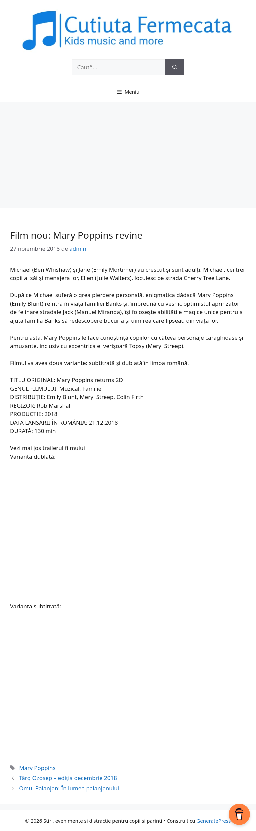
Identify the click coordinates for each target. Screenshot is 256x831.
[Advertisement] (128, 151)
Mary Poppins (37, 768)
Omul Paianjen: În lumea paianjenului (69, 788)
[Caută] (174, 67)
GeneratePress (213, 820)
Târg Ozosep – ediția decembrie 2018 (68, 778)
